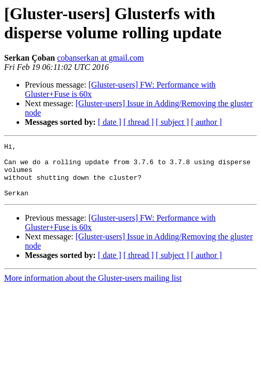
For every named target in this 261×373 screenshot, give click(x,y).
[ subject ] (172, 122)
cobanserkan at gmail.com (100, 57)
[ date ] (109, 122)
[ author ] (206, 122)
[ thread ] (138, 122)
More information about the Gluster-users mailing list (93, 288)
